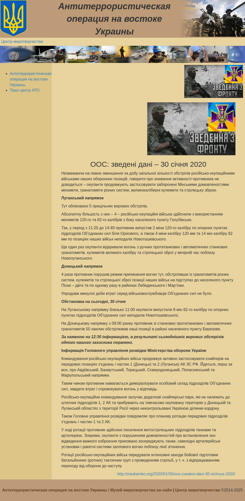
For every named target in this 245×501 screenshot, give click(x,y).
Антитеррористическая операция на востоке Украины (31, 79)
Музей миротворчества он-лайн (141, 490)
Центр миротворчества (22, 41)
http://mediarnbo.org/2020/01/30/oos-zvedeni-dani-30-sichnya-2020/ (176, 474)
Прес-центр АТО (24, 90)
